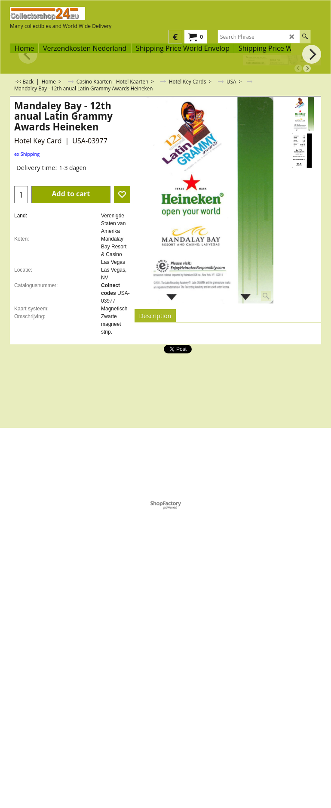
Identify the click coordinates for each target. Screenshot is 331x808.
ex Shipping (27, 154)
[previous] (298, 68)
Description (155, 316)
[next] (307, 68)
